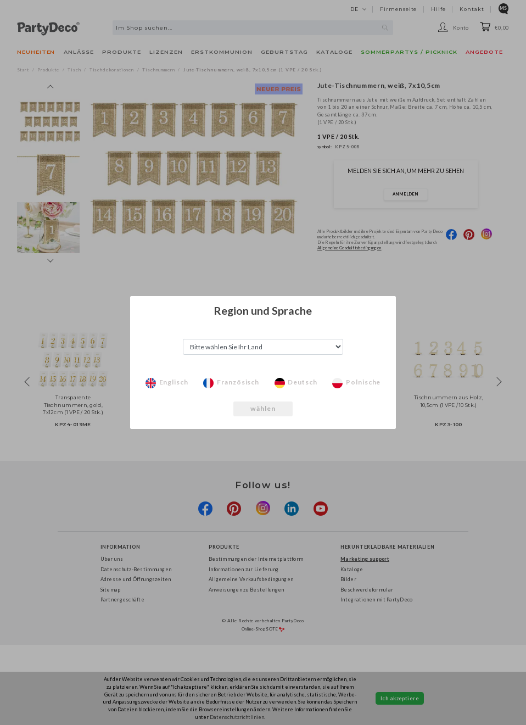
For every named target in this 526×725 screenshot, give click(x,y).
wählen (263, 408)
